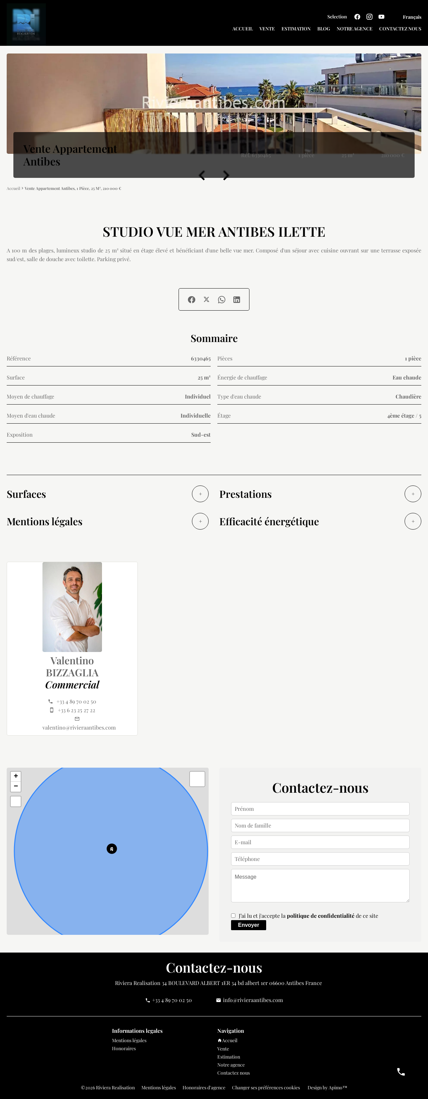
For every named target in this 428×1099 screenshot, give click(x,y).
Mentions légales (158, 1087)
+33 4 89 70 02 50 (76, 701)
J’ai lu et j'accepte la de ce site (308, 915)
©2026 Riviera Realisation (108, 1087)
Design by (327, 1087)
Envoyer (248, 925)
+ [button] (16, 777)
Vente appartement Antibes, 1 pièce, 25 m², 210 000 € (73, 188)
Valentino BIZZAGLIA (72, 666)
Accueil (13, 188)
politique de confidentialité (320, 915)
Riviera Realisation (137, 982)
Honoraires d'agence (204, 1087)
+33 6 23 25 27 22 (76, 709)
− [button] (16, 787)
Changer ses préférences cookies (266, 1087)
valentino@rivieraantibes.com (79, 727)
